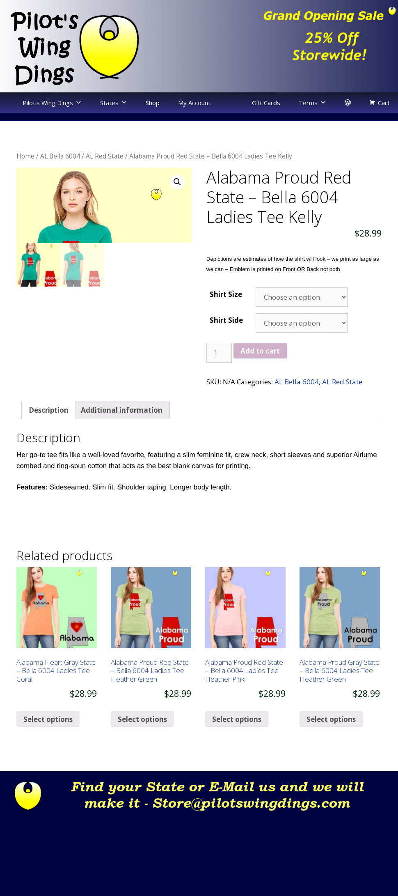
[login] (347, 102)
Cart (384, 103)
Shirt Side (226, 320)
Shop (153, 103)
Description (49, 410)
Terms (308, 103)
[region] (298, 38)
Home (25, 156)
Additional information (121, 410)
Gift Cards (266, 103)
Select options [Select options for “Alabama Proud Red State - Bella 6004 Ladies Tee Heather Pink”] (236, 719)
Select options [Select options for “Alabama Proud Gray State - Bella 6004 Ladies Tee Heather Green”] (331, 719)
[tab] (48, 410)
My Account (194, 103)
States (109, 103)
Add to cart (260, 351)
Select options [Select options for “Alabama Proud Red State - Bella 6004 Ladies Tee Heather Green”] (142, 719)
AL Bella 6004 (60, 156)
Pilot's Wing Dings (48, 103)
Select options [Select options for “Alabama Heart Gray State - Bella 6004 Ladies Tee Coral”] (48, 719)
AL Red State (105, 156)
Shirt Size (226, 294)
